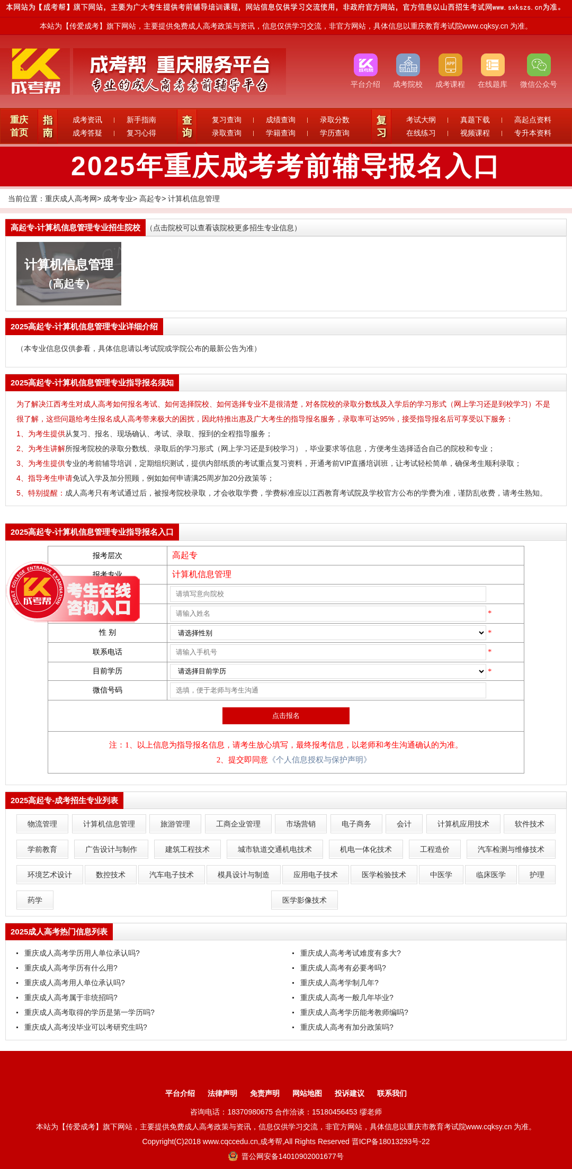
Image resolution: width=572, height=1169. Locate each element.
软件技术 (529, 824)
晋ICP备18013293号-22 (391, 1141)
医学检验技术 (384, 874)
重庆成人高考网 (71, 198)
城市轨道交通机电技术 (275, 849)
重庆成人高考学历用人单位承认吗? (82, 953)
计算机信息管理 (194, 198)
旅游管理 (175, 824)
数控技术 (111, 874)
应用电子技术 (315, 874)
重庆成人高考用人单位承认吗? (74, 982)
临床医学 (491, 874)
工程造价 (435, 849)
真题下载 (475, 119)
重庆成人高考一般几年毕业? (347, 997)
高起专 (150, 198)
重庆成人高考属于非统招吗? (71, 997)
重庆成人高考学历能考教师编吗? (354, 1012)
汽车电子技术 (171, 874)
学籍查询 (281, 133)
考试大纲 (421, 119)
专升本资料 (532, 133)
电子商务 (356, 824)
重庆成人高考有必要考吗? (343, 968)
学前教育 (42, 849)
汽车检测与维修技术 (511, 849)
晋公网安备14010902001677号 (285, 1156)
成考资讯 (87, 119)
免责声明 (265, 1093)
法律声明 (222, 1093)
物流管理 (42, 824)
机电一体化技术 (366, 849)
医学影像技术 (304, 900)
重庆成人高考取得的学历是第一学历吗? (89, 1012)
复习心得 (141, 133)
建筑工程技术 (187, 849)
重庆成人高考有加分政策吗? (347, 1027)
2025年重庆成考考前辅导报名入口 (286, 166)
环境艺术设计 (50, 874)
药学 (35, 900)
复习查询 (227, 119)
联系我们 (392, 1093)
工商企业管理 (238, 824)
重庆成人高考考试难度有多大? (350, 953)
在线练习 (421, 133)
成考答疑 (87, 133)
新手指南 (141, 119)
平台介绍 (180, 1093)
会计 (404, 824)
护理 (537, 874)
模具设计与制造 (244, 874)
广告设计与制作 (111, 849)
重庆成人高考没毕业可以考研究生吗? (85, 1027)
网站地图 (307, 1093)
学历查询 (335, 133)
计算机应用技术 (463, 824)
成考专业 (118, 198)
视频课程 (475, 133)
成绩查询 (281, 119)
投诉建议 (349, 1093)
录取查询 (227, 133)
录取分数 (335, 119)
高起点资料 (532, 119)
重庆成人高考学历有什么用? (71, 968)
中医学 (441, 874)
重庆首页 (19, 126)
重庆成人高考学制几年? (339, 982)
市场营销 (301, 824)
